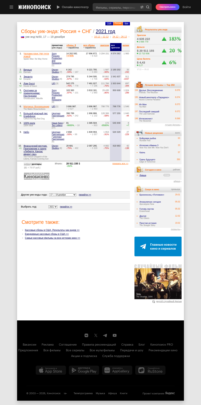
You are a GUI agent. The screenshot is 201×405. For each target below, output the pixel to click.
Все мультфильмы (102, 349)
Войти (187, 7)
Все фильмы (52, 349)
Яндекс (170, 393)
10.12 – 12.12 (101, 36)
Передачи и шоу (131, 349)
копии (126, 45)
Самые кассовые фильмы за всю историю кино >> (52, 238)
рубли (27, 164)
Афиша (112, 393)
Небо (26, 132)
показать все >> (120, 163)
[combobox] (115, 7)
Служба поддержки (116, 355)
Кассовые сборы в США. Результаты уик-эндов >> (52, 230)
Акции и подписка (84, 355)
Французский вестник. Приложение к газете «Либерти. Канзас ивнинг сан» (36, 150)
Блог (142, 344)
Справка (127, 344)
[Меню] (11, 7)
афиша (177, 181)
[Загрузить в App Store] (51, 370)
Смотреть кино (167, 7)
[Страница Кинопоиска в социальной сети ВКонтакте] (86, 335)
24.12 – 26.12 (119, 36)
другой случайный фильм (167, 301)
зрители (104, 45)
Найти (148, 7)
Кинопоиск (54, 393)
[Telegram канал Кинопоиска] (105, 335)
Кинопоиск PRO (161, 344)
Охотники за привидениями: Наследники (32, 93)
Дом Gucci (29, 83)
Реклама (48, 344)
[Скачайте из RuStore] (150, 370)
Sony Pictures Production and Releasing (57, 58)
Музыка (100, 393)
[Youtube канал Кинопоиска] (114, 335)
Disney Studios (55, 70)
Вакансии (29, 344)
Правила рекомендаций (99, 344)
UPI (53, 83)
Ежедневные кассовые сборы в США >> (47, 234)
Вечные (28, 69)
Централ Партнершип (58, 114)
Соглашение (68, 344)
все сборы (89, 45)
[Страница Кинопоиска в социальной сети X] (95, 335)
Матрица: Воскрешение (36, 106)
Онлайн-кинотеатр (72, 7)
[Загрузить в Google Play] (84, 370)
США (109, 23)
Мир (126, 23)
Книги (123, 393)
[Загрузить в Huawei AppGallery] (117, 370)
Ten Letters (57, 125)
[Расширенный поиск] (142, 7)
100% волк (29, 123)
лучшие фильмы (172, 125)
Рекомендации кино (163, 349)
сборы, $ (71, 45)
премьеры (175, 229)
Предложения (28, 349)
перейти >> (85, 194)
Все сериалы (75, 349)
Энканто (28, 76)
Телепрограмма (83, 393)
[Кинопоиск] (35, 7)
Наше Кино (57, 123)
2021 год (105, 31)
